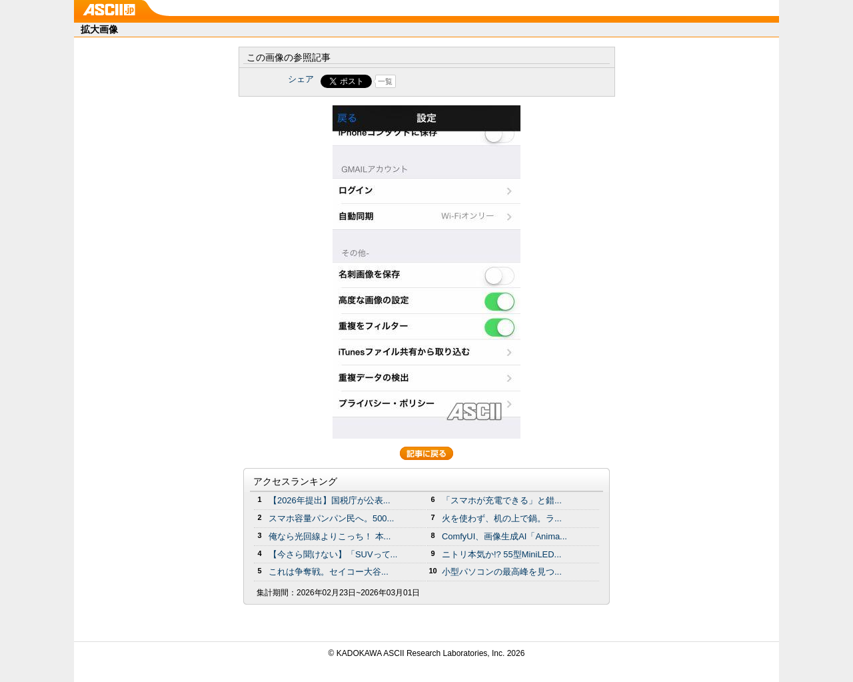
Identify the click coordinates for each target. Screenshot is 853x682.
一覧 (385, 81)
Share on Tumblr (476, 81)
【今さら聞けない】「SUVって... (333, 554)
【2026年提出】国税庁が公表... (330, 500)
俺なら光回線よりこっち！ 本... (330, 536)
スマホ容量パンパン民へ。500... (331, 518)
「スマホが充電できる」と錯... (502, 500)
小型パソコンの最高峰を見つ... (502, 572)
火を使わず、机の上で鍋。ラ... (502, 518)
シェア (301, 79)
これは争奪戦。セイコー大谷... (329, 572)
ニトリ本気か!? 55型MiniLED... (501, 554)
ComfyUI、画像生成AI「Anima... (504, 536)
